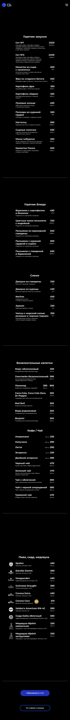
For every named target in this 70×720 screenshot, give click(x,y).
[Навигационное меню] (66, 5)
